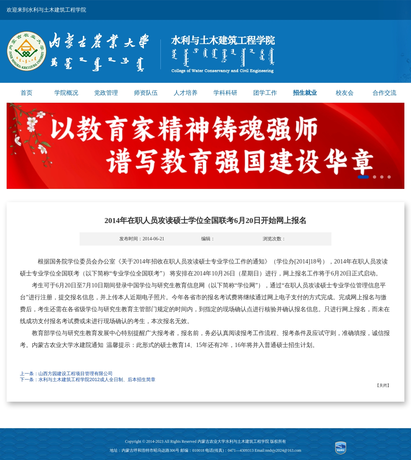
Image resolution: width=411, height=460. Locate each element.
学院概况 (66, 92)
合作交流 (384, 92)
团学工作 (265, 92)
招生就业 (305, 92)
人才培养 (186, 92)
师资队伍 (146, 92)
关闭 (383, 385)
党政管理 (106, 92)
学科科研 (225, 92)
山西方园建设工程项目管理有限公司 (75, 373)
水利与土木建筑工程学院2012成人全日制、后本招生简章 (96, 379)
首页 (26, 92)
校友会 (345, 92)
